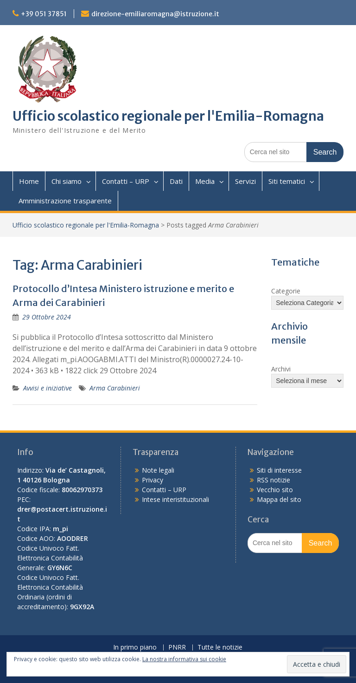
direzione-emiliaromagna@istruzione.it (155, 14)
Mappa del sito (279, 499)
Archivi (281, 368)
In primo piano (135, 647)
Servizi (245, 181)
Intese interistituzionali (175, 499)
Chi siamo (66, 181)
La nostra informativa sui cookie (184, 659)
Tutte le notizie (219, 647)
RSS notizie (273, 479)
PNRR (177, 647)
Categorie (285, 290)
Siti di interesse (279, 470)
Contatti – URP (125, 181)
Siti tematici (286, 181)
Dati (176, 181)
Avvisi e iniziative (47, 388)
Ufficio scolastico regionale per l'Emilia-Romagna (168, 116)
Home (29, 181)
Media (205, 181)
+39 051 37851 (44, 14)
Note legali (158, 470)
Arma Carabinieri (114, 388)
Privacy (152, 479)
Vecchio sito (275, 489)
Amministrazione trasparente (65, 200)
